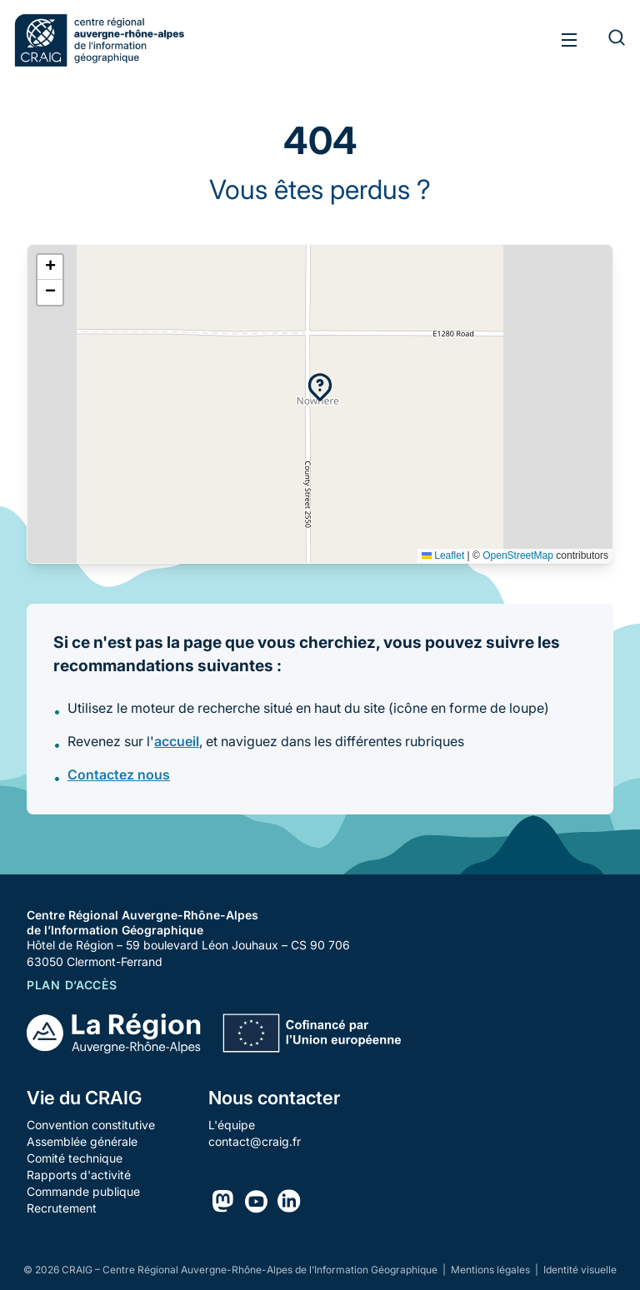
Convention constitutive (91, 1125)
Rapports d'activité (79, 1175)
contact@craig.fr (254, 1141)
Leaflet (443, 555)
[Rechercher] (607, 39)
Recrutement (62, 1208)
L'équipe (231, 1125)
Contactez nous (119, 774)
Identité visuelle (580, 1269)
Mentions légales (491, 1269)
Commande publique (83, 1191)
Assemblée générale (82, 1141)
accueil (176, 741)
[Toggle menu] (569, 40)
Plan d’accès (72, 985)
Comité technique (74, 1158)
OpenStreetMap (517, 555)
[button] (320, 387)
